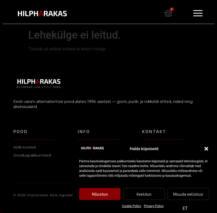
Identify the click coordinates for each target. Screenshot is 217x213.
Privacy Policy (154, 206)
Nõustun (100, 194)
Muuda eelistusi (188, 194)
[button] (206, 149)
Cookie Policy (131, 206)
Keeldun (144, 194)
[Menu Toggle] (198, 13)
